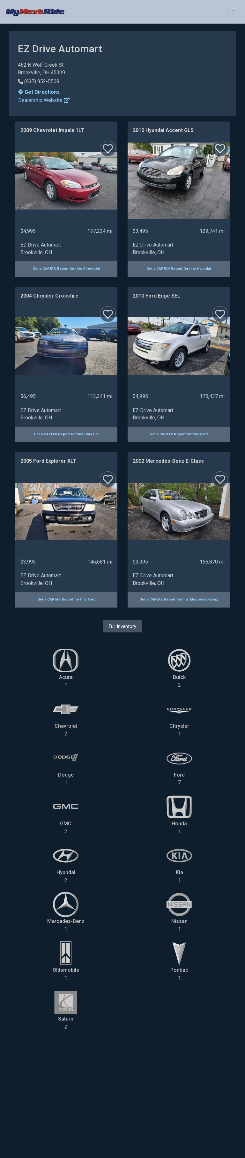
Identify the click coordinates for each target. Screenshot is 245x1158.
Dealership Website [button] (44, 100)
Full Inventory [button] (122, 626)
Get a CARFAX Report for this (66, 269)
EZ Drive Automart (40, 245)
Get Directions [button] (39, 92)
